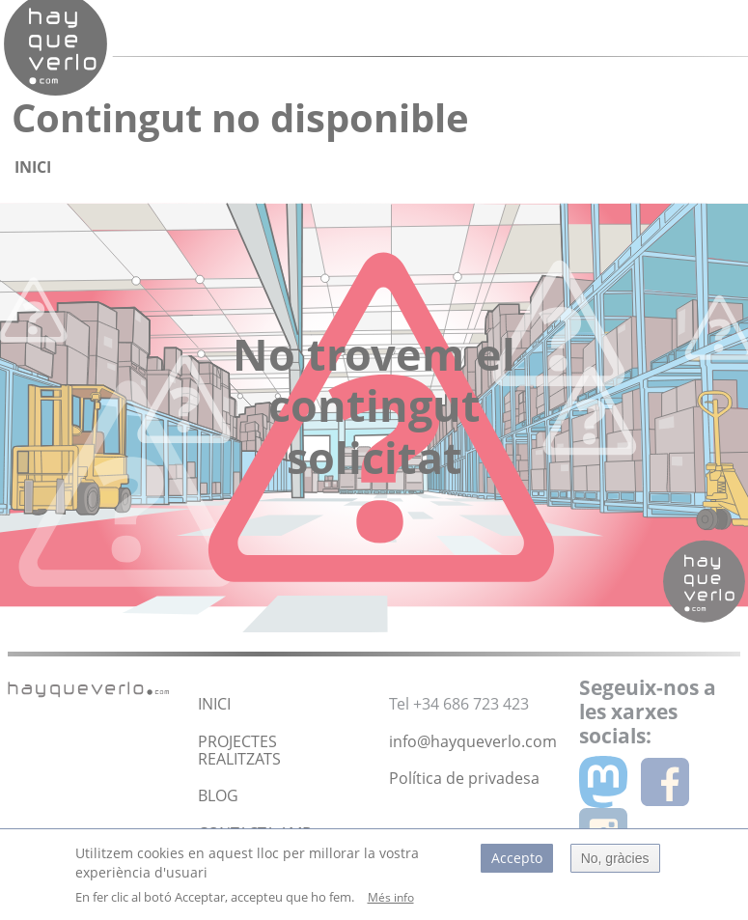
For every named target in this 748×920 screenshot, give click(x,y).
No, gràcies (615, 864)
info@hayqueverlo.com (473, 741)
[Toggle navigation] (674, 28)
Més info (391, 904)
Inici (32, 167)
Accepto (516, 863)
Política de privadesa (464, 778)
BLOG (218, 795)
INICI (214, 703)
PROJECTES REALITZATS (239, 750)
